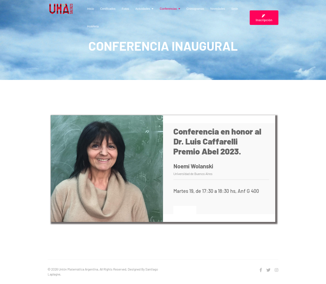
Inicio (90, 8)
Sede (234, 8)
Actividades (142, 8)
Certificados (108, 8)
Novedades (217, 8)
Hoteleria (93, 26)
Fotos (125, 8)
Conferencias (168, 8)
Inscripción (264, 18)
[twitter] (268, 269)
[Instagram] (276, 269)
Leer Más (184, 210)
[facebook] (260, 269)
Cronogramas (195, 8)
